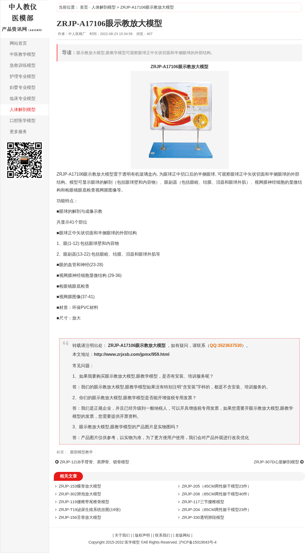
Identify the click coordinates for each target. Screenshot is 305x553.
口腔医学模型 (23, 120)
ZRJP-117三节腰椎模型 (203, 501)
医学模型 (132, 542)
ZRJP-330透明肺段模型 (203, 517)
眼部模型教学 (81, 452)
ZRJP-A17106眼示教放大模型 (109, 23)
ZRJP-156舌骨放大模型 (80, 517)
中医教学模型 (23, 54)
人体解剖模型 (23, 109)
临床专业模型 (23, 98)
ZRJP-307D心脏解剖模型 (276, 462)
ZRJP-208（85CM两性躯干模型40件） (216, 494)
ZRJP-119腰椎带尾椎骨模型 (84, 501)
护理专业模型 (23, 76)
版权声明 (142, 535)
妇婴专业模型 (23, 87)
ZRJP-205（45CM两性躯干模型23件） (216, 486)
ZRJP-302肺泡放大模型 (80, 494)
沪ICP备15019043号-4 (197, 542)
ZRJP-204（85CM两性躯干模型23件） (216, 509)
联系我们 (162, 535)
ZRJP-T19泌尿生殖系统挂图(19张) (90, 509)
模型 (204, 66)
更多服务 (18, 131)
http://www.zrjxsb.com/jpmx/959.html (131, 354)
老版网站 (182, 535)
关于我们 (122, 535)
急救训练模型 (23, 65)
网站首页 (18, 43)
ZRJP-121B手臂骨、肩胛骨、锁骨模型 (94, 462)
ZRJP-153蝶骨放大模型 (80, 486)
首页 (84, 7)
